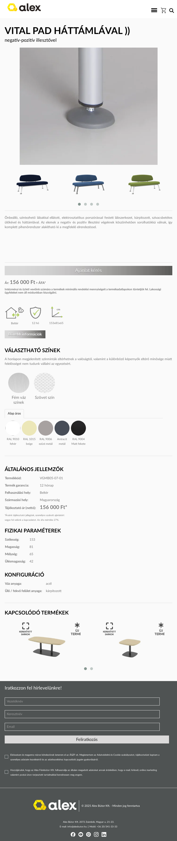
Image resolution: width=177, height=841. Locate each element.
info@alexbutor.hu (77, 827)
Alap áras (14, 413)
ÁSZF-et (74, 755)
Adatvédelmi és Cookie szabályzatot (115, 755)
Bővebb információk (25, 334)
